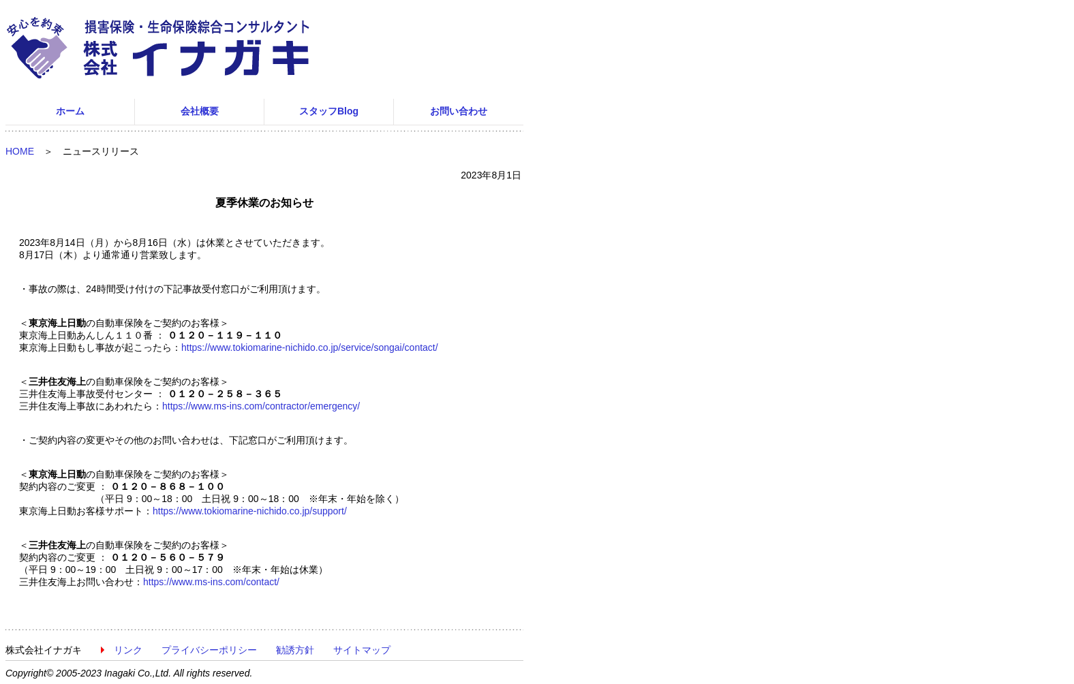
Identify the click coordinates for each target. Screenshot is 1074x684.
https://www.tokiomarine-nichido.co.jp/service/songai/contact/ (309, 347)
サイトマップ (361, 649)
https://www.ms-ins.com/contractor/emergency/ (261, 406)
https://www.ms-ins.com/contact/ (211, 581)
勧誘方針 (295, 649)
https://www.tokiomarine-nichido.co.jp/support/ (250, 511)
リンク (128, 649)
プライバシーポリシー (209, 649)
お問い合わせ (458, 111)
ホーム (70, 111)
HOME (19, 151)
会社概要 (200, 111)
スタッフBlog (328, 111)
